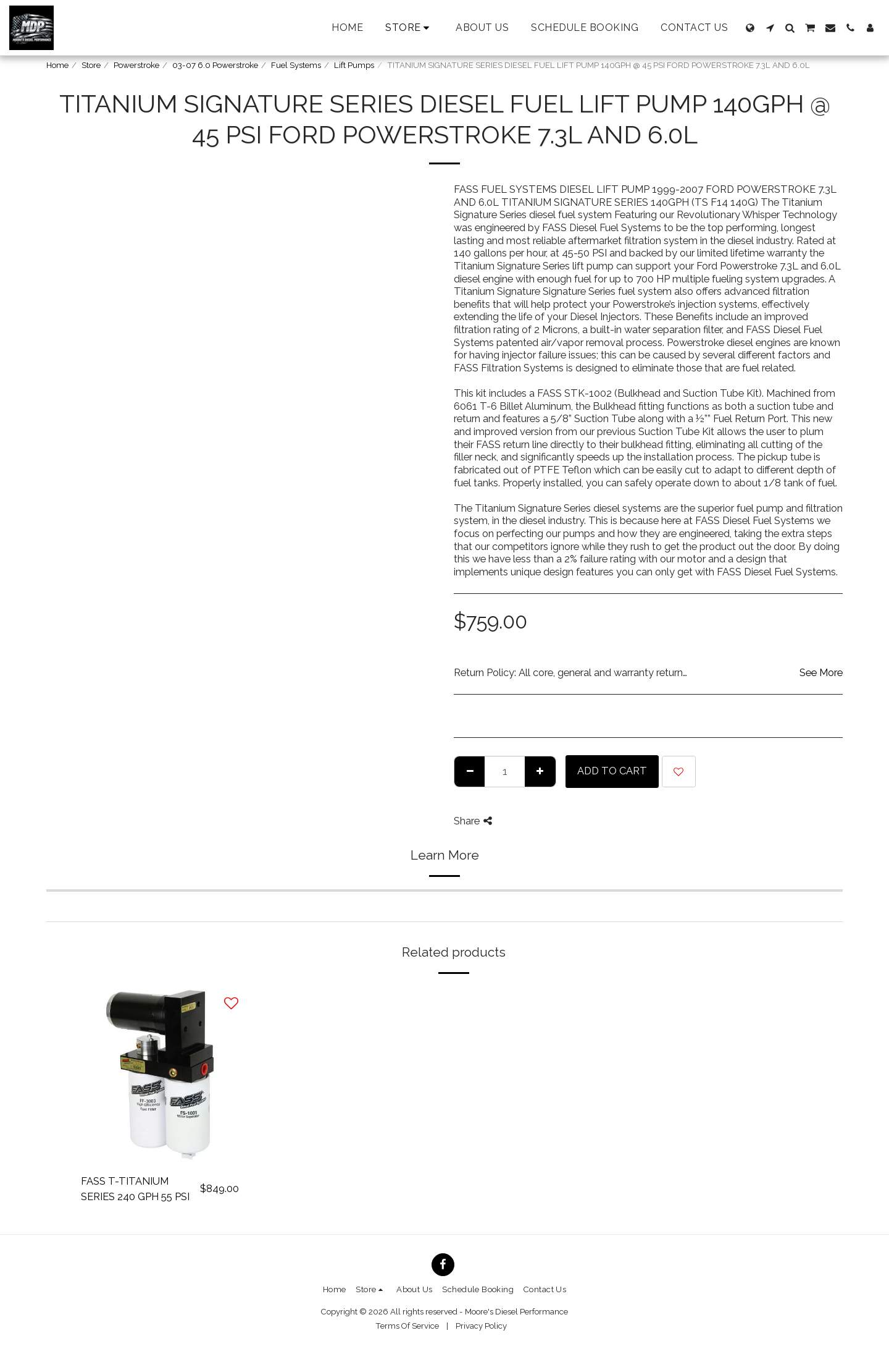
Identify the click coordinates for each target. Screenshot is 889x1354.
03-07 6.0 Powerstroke (215, 65)
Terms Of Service (407, 1326)
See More (821, 672)
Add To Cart (612, 770)
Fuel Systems (296, 65)
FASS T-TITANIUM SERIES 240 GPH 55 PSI (135, 1189)
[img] (160, 1075)
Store (91, 65)
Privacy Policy (481, 1326)
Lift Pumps (354, 65)
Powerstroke (136, 65)
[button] (770, 28)
